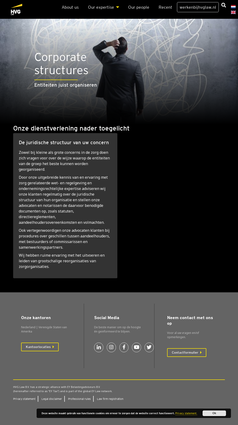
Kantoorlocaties (38, 347)
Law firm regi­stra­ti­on (110, 399)
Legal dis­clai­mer (52, 399)
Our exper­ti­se (101, 7)
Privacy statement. (186, 413)
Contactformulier (185, 352)
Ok (214, 413)
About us (70, 7)
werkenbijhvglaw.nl (198, 7)
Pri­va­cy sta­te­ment (24, 399)
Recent (165, 7)
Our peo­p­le (138, 7)
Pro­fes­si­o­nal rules (79, 399)
